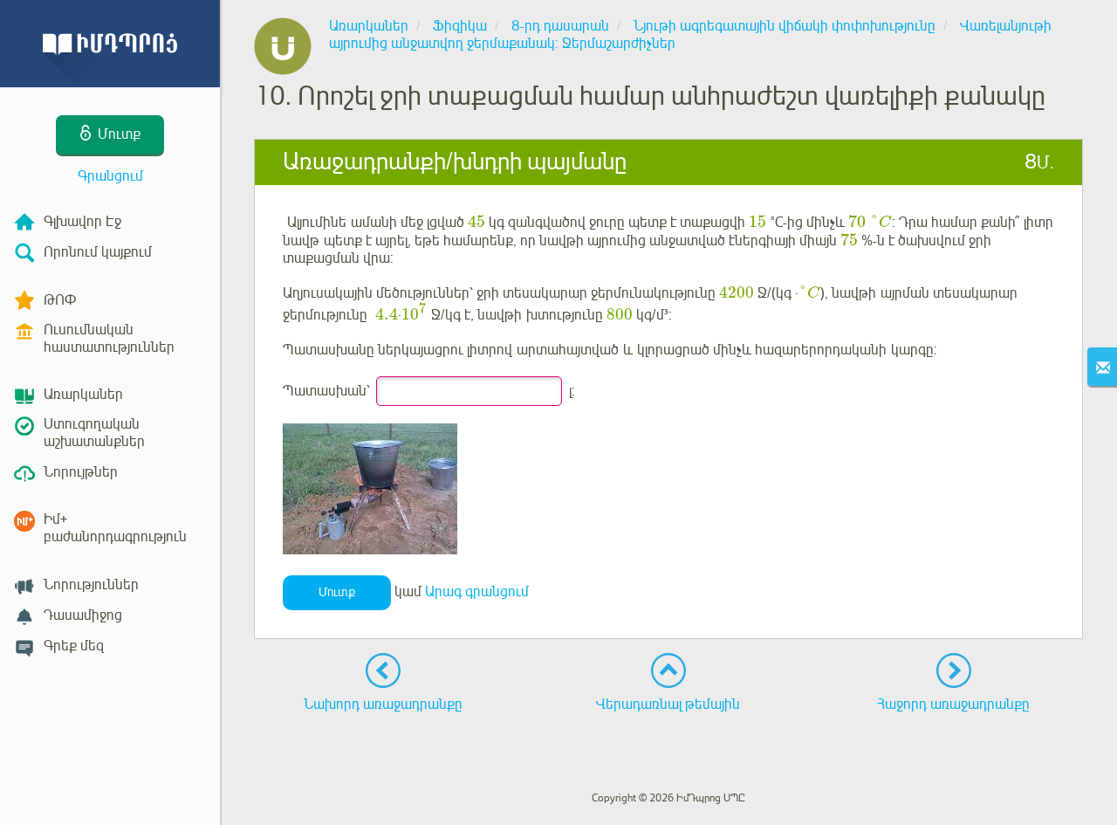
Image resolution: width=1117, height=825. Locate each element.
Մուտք (337, 592)
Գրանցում (110, 176)
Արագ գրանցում (477, 592)
